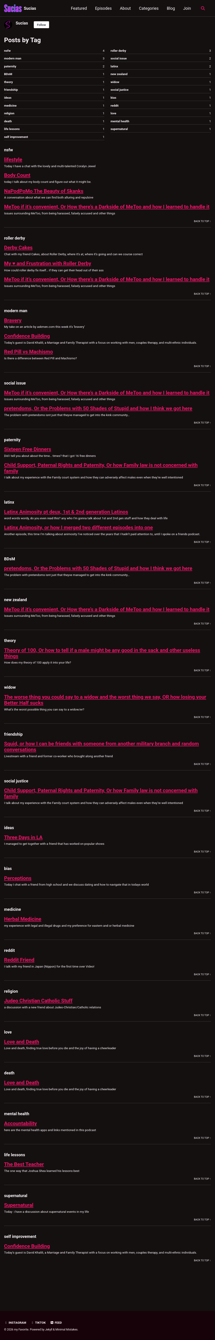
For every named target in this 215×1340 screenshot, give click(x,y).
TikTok (38, 1323)
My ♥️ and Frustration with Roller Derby (48, 270)
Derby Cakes (18, 254)
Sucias (30, 8)
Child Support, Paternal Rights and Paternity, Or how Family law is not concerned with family (102, 486)
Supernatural (19, 1229)
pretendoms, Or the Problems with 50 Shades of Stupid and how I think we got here (99, 426)
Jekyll (48, 1329)
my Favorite (21, 1329)
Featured (79, 8)
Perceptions (18, 902)
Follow (41, 25)
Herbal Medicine (23, 943)
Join (187, 8)
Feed (56, 1323)
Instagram (15, 1323)
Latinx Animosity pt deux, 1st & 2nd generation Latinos (66, 530)
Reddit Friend (19, 984)
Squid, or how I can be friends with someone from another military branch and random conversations (102, 771)
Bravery (13, 333)
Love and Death (22, 1066)
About (125, 8)
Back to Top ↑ (202, 227)
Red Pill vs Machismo (28, 364)
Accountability (20, 1147)
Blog (171, 8)
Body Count (17, 176)
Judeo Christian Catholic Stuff (38, 1025)
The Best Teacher (24, 1188)
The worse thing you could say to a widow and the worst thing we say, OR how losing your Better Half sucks (106, 724)
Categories (148, 8)
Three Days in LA (23, 861)
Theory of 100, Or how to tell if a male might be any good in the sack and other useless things (103, 677)
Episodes (103, 8)
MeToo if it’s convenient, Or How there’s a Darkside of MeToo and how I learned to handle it (105, 210)
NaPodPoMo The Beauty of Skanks (44, 191)
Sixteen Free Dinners (28, 467)
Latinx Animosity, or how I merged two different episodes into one (79, 546)
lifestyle (13, 160)
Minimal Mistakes (66, 1329)
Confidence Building (27, 348)
